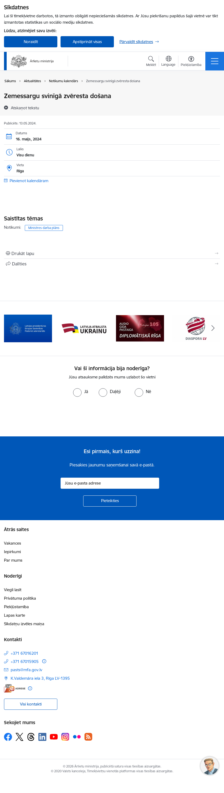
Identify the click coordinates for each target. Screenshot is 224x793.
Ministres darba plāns (43, 228)
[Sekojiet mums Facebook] (8, 737)
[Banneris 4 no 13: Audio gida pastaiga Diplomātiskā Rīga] (140, 328)
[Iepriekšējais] (11, 328)
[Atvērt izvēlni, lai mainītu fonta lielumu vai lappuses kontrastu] (191, 62)
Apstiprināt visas (87, 41)
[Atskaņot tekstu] (25, 108)
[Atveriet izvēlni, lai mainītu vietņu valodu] (168, 62)
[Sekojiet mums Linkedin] (42, 737)
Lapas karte (14, 615)
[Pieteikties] (110, 501)
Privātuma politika (20, 598)
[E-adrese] (14, 688)
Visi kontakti (31, 704)
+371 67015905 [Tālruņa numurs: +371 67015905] (25, 661)
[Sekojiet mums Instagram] (65, 737)
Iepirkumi (12, 551)
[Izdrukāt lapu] (112, 253)
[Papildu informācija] (44, 661)
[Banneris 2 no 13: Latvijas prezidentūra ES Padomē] (28, 328)
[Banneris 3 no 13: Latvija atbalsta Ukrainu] (84, 328)
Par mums (13, 560)
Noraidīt (31, 41)
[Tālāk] (213, 328)
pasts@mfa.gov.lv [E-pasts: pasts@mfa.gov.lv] (26, 669)
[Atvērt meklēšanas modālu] (151, 62)
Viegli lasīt (12, 589)
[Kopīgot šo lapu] (112, 264)
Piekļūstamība (16, 606)
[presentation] (44, 416)
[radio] (80, 391)
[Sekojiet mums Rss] (88, 737)
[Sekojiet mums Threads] (31, 737)
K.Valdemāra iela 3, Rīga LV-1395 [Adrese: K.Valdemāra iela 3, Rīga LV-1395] (40, 678)
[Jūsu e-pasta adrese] (110, 483)
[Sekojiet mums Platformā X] (19, 737)
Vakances (12, 543)
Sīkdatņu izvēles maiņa (24, 623)
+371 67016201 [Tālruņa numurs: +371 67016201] (24, 653)
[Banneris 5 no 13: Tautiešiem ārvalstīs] (196, 328)
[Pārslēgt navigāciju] (214, 61)
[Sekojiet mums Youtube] (54, 736)
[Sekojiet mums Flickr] (77, 736)
